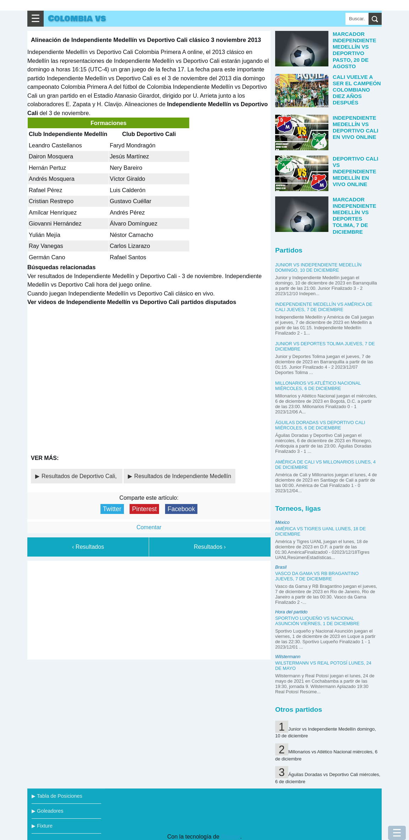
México (282, 522)
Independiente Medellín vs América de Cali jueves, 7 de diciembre (323, 307)
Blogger (230, 837)
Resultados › (210, 547)
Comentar (148, 527)
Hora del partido (291, 611)
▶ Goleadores (47, 811)
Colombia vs (77, 18)
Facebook (181, 509)
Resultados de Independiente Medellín (182, 476)
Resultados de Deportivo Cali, (80, 476)
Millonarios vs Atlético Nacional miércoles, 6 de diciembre (318, 385)
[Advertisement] (149, 608)
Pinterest (144, 509)
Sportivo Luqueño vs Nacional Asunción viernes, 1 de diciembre (317, 621)
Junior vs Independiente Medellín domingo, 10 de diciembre (318, 267)
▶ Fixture (42, 826)
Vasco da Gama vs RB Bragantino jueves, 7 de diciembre (317, 576)
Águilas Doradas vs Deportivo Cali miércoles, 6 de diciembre (320, 425)
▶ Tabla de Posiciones (57, 796)
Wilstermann (287, 656)
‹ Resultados (88, 547)
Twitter (112, 509)
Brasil (281, 567)
